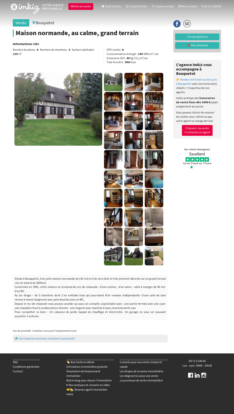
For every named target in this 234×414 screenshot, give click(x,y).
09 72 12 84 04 (211, 6)
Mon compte (187, 6)
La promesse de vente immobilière (141, 380)
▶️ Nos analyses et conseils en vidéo (88, 385)
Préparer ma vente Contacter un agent (197, 130)
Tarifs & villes (111, 6)
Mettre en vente (81, 6)
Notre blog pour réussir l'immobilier (89, 380)
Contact (18, 371)
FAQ (15, 362)
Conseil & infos (136, 6)
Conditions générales (26, 367)
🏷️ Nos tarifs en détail (80, 362)
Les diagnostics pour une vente (139, 376)
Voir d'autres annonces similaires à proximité (47, 339)
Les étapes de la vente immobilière (141, 371)
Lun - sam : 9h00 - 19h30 (197, 366)
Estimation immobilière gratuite (87, 367)
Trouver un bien (163, 6)
